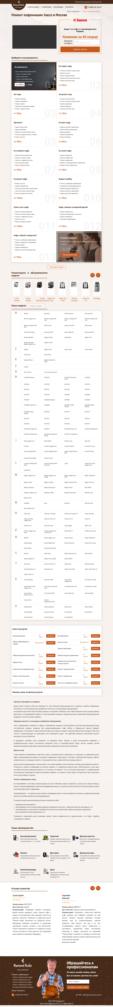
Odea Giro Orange (49, 514)
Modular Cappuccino (30, 493)
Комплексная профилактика (23, 669)
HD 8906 (47, 412)
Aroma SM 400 (28, 337)
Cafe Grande (16, 299)
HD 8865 (87, 400)
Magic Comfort (48, 482)
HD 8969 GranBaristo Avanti (50, 435)
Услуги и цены (33, 7)
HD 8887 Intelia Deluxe (69, 405)
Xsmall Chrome (49, 612)
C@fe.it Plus (48, 349)
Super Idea (47, 553)
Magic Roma (68, 487)
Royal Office (27, 548)
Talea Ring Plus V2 (30, 569)
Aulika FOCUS (48, 337)
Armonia (47, 313)
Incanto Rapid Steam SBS (70, 452)
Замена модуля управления (68, 655)
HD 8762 (67, 389)
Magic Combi (28, 482)
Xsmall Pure (88, 612)
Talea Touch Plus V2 (91, 569)
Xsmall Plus (68, 612)
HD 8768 (26, 394)
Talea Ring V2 (48, 569)
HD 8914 (26, 418)
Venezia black (28, 580)
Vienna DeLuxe (69, 593)
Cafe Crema (68, 349)
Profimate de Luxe (90, 531)
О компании (46, 7)
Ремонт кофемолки (65, 676)
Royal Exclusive (69, 543)
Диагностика (62, 642)
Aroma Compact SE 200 (74, 300)
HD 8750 (47, 384)
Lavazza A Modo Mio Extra (30, 464)
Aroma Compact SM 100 (91, 319)
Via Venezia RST (49, 593)
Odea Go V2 (85, 299)
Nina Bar (67, 503)
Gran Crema (27, 372)
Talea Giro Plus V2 (49, 564)
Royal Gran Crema (90, 543)
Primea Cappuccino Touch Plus (50, 531)
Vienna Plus (27, 600)
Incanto (26, 446)
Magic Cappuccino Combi (50, 476)
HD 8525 (47, 377)
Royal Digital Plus (49, 543)
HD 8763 (87, 389)
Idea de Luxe (68, 441)
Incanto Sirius (48, 458)
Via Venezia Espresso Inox (28, 594)
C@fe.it (26, 349)
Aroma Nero (88, 325)
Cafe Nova (27, 355)
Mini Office (88, 487)
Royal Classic (68, 538)
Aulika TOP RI (48, 342)
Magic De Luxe (51, 299)
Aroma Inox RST (69, 325)
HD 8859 (67, 400)
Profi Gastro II (68, 531)
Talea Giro (27, 564)
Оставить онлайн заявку (78, 987)
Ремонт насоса (18, 683)
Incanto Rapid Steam (50, 451)
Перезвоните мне (70, 255)
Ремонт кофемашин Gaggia (23, 977)
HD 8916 (47, 418)
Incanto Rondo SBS (30, 458)
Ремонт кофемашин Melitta (22, 982)
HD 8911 (67, 412)
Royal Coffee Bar (90, 538)
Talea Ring (67, 564)
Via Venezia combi (90, 586)
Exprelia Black (28, 360)
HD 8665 (26, 384)
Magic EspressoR (49, 487)
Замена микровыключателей (23, 655)
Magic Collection (90, 475)
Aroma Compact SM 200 (30, 326)
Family (26, 367)
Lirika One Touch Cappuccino (90, 464)
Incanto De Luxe (90, 446)
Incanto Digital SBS (30, 451)
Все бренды (58, 7)
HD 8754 (67, 384)
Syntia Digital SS (29, 559)
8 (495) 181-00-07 (95, 7)
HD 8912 (87, 412)
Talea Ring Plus (89, 564)
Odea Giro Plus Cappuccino (28, 519)
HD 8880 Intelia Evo (30, 405)
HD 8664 (87, 377)
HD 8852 (67, 394)
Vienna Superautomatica (42, 299)
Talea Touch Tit (28, 574)
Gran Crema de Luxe (50, 372)
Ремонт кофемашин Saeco (22, 985)
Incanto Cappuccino (50, 446)
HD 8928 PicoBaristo (30, 429)
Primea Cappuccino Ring (30, 531)
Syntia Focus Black (50, 559)
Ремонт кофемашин (20, 974)
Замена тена (17, 662)
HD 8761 (47, 389)
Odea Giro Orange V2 (71, 514)
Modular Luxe (89, 493)
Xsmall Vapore (48, 617)
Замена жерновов (64, 648)
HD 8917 (67, 418)
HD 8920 (26, 424)
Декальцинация (19, 636)
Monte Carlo (28, 498)
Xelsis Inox (67, 607)
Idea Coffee (47, 441)
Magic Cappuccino (29, 475)
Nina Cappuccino (29, 508)
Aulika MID (67, 337)
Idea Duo (87, 441)
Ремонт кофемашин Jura (22, 980)
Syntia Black (88, 553)
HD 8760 (26, 389)
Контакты (69, 7)
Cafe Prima (47, 355)
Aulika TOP (88, 337)
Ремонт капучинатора (21, 676)
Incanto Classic (69, 446)
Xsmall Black (28, 612)
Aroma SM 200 (69, 332)
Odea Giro (27, 514)
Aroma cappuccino (30, 319)
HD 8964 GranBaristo (91, 429)
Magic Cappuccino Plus (70, 476)
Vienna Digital (89, 593)
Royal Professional (50, 548)
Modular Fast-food (70, 493)
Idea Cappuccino (29, 441)
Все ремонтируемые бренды (23, 987)
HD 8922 (47, 424)
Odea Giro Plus (63, 299)
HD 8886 (47, 405)
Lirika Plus (27, 470)
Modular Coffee (49, 493)
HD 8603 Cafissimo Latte (70, 378)
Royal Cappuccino (49, 538)
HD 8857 (26, 400)
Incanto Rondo (89, 451)
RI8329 (26, 538)
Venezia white (48, 580)
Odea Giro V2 (68, 519)
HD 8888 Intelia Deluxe (89, 405)
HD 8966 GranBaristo (30, 434)
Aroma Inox (47, 325)
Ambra (26, 313)
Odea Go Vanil (48, 525)
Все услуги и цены (56, 267)
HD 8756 (87, 384)
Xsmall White (68, 617)
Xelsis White (89, 607)
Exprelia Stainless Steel (49, 360)
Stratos (26, 553)
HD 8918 (87, 418)
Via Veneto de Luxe (70, 586)
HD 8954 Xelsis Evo (70, 429)
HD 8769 (47, 394)
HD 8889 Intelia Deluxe (28, 412)
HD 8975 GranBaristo (71, 434)
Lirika (66, 463)
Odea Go (87, 519)
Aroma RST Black (29, 332)
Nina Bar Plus (89, 503)
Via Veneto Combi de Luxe (50, 587)
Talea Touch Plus (69, 569)
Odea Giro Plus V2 (49, 519)
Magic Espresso (29, 487)
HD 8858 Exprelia (49, 400)
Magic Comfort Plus (70, 482)
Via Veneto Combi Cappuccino (29, 587)
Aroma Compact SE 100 (50, 319)
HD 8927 (87, 424)
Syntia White (68, 559)
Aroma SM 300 (89, 332)
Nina (45, 503)
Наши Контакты (18, 991)
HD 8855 (87, 394)
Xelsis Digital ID (49, 607)
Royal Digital (28, 299)
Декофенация (63, 636)
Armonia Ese (89, 313)
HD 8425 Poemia (29, 377)
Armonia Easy (68, 313)
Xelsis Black (28, 607)
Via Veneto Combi (90, 580)
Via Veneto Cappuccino (68, 580)
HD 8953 (47, 429)
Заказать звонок (80, 49)
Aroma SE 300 (48, 332)
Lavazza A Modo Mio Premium (50, 464)
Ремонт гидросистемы (66, 669)
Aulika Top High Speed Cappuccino (29, 343)
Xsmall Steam (28, 617)
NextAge (96, 298)
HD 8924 (67, 424)
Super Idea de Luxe (70, 553)
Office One (88, 525)
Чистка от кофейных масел (68, 683)
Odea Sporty (68, 525)
